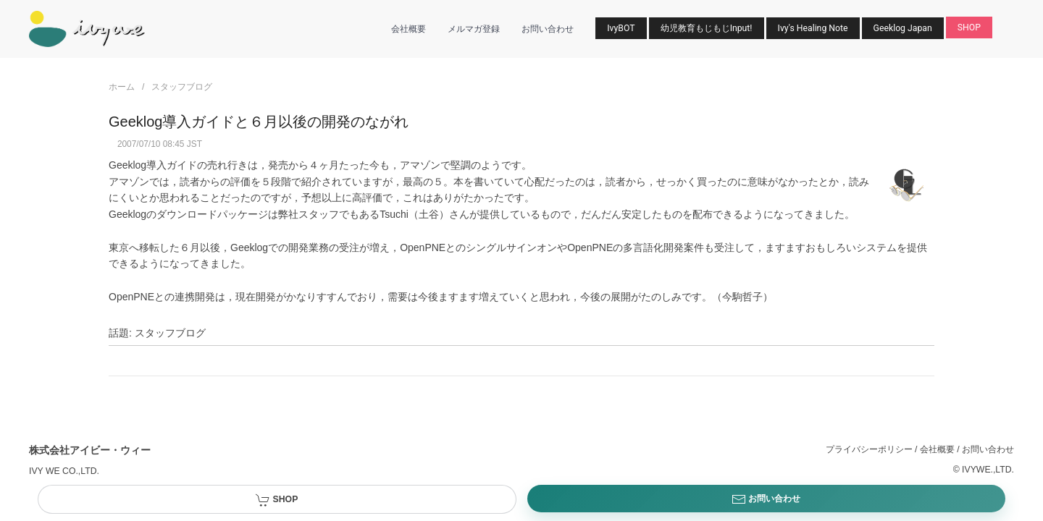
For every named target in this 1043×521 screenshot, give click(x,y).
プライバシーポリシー (869, 449)
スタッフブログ (181, 87)
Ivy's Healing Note (813, 28)
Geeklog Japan (903, 28)
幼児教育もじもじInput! (707, 28)
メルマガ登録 (474, 29)
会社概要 (408, 29)
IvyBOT (620, 28)
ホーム (122, 87)
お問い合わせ (548, 29)
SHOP (969, 27)
